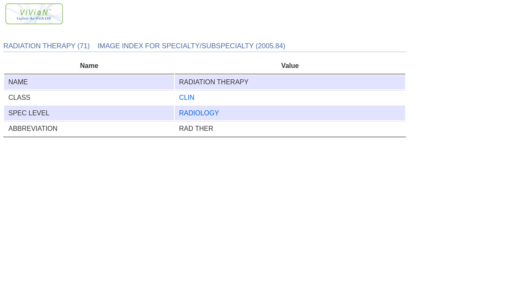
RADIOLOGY (199, 113)
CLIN (186, 97)
